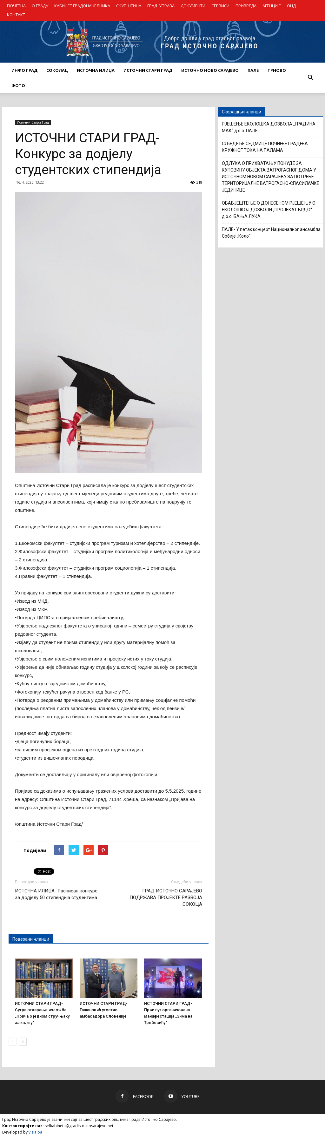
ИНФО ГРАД (24, 70)
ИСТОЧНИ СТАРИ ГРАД (147, 70)
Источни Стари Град (33, 122)
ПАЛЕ (253, 70)
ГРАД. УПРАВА (161, 6)
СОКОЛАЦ (57, 70)
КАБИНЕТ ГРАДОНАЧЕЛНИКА (82, 6)
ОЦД (291, 6)
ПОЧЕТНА (16, 6)
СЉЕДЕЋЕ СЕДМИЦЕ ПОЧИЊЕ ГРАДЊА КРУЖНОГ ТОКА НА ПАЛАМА (265, 147)
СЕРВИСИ (220, 6)
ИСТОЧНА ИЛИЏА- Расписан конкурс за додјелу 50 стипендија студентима (56, 894)
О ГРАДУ (40, 6)
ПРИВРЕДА (245, 6)
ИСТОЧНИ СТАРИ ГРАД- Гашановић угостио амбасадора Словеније (104, 1010)
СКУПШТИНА (128, 6)
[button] (310, 77)
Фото (18, 85)
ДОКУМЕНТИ (193, 6)
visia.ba (35, 1132)
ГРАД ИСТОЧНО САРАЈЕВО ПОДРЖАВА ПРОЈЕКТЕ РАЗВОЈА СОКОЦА (165, 897)
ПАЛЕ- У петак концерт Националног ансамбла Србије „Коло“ (271, 233)
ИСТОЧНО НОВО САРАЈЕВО (210, 70)
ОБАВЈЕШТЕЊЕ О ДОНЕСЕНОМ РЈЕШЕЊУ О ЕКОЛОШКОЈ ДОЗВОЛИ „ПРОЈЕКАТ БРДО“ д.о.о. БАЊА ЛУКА (268, 209)
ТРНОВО (277, 70)
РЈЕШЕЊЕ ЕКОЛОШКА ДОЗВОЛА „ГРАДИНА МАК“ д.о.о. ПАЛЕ (268, 127)
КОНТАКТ (16, 14)
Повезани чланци (30, 939)
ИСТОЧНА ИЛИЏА (96, 70)
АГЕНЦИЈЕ (271, 6)
